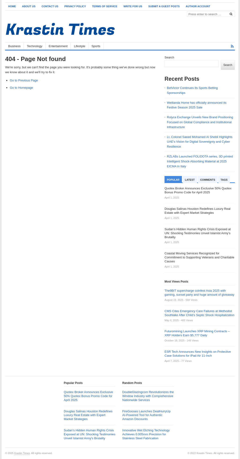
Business (14, 46)
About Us (28, 6)
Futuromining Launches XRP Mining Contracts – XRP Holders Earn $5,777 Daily (197, 333)
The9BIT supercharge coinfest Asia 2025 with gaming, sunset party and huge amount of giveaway (199, 292)
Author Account (198, 6)
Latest (190, 179)
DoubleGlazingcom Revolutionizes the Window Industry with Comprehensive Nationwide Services (148, 396)
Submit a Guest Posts (164, 6)
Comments (207, 179)
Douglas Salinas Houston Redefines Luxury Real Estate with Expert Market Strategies (88, 415)
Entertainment (58, 46)
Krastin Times (22, 453)
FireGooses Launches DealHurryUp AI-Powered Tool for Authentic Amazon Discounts (146, 415)
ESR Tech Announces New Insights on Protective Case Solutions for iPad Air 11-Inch (198, 353)
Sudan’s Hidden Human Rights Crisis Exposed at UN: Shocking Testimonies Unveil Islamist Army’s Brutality (89, 434)
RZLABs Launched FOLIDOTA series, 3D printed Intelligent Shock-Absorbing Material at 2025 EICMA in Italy (200, 161)
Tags (224, 179)
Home (12, 6)
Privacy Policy (75, 6)
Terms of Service (104, 6)
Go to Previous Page (24, 80)
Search (169, 57)
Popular (173, 179)
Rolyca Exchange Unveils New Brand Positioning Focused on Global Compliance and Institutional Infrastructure (200, 122)
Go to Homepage (21, 87)
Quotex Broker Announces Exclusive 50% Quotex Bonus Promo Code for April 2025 (88, 396)
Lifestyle (79, 46)
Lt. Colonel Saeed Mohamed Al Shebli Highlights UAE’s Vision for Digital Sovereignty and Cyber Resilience (199, 142)
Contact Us (49, 6)
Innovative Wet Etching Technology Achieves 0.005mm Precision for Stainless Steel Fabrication (146, 434)
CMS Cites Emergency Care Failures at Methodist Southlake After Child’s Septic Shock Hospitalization (199, 313)
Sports (95, 46)
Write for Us (133, 6)
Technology (34, 46)
